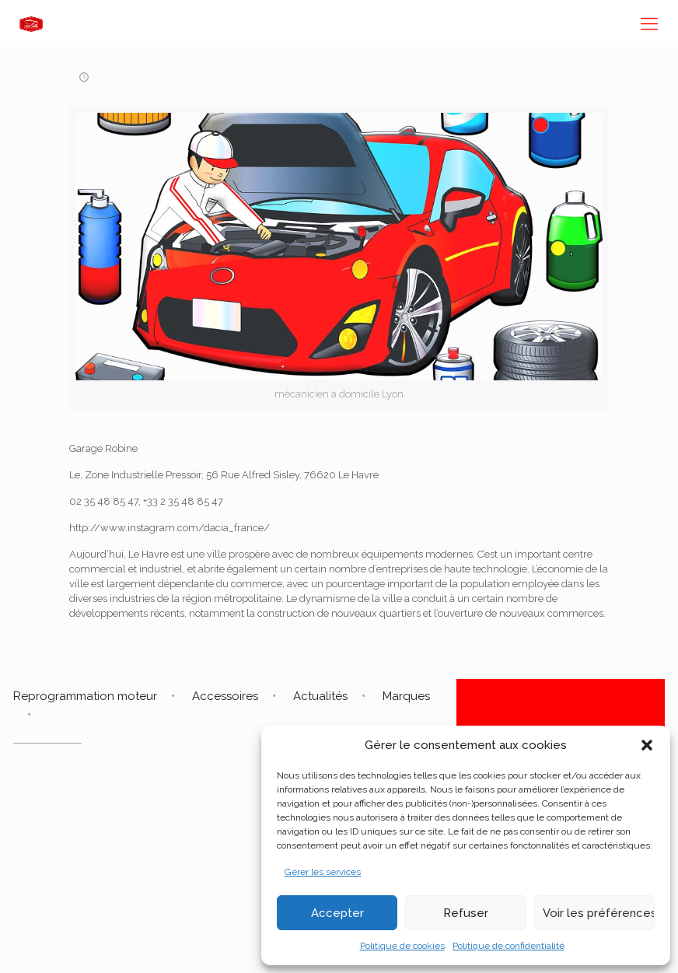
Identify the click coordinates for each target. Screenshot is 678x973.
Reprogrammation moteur (85, 696)
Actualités (320, 696)
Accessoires (225, 696)
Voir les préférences (599, 913)
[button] (647, 745)
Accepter (337, 913)
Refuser (465, 913)
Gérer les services (323, 871)
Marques (406, 696)
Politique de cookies (402, 945)
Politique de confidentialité (508, 945)
